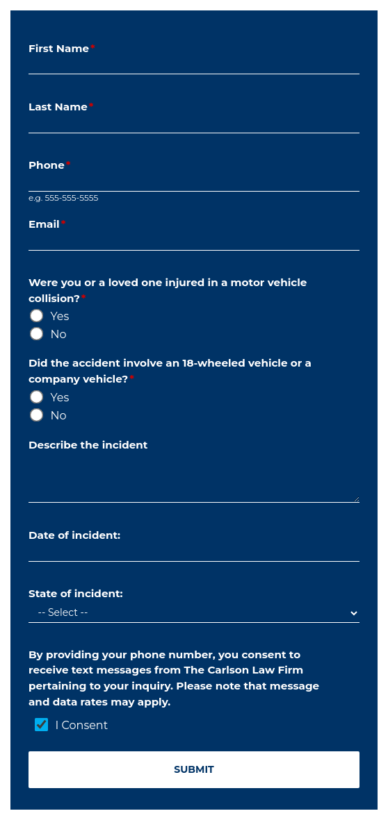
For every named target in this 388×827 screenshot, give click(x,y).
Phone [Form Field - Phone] (51, 165)
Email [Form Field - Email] (49, 224)
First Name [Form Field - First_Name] (63, 48)
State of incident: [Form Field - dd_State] (77, 593)
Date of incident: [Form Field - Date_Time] (76, 535)
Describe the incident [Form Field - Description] (90, 444)
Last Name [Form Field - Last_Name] (63, 106)
